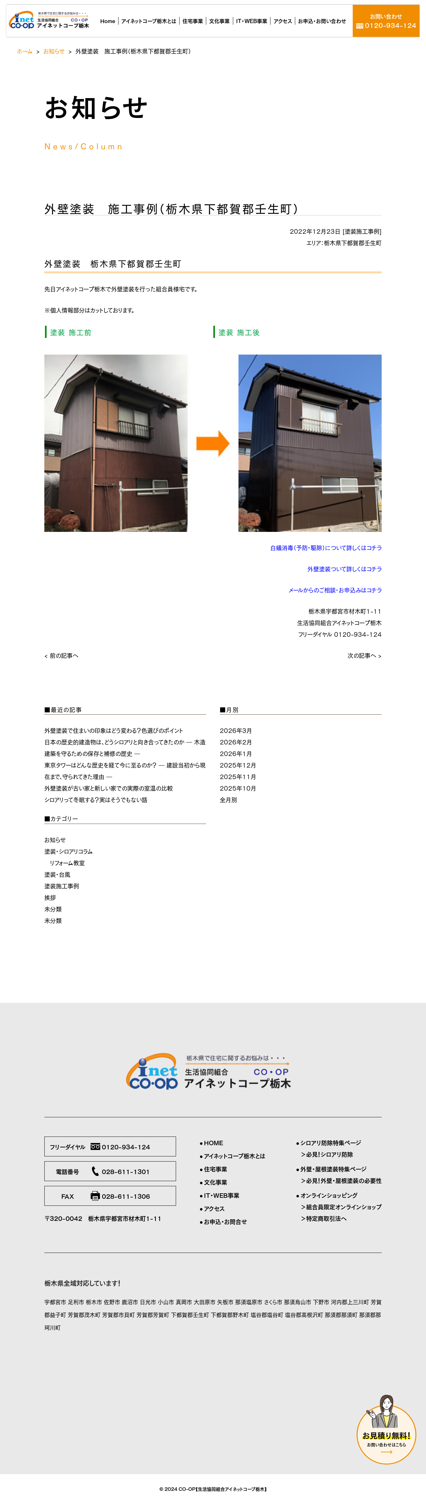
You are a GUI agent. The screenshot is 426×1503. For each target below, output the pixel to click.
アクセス (214, 1208)
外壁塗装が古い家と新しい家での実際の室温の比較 (108, 787)
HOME (213, 1142)
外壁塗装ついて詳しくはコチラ (344, 568)
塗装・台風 (57, 873)
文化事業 (215, 1181)
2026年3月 (236, 730)
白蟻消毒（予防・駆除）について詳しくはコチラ (326, 547)
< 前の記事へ (61, 655)
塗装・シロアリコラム (68, 850)
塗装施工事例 (362, 230)
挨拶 (50, 897)
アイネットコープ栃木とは (234, 1155)
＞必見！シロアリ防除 (326, 1153)
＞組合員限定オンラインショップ (341, 1206)
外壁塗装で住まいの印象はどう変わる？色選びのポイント (113, 730)
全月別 (228, 799)
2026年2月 (236, 741)
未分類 (53, 908)
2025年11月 (238, 776)
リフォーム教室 (67, 862)
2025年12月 (238, 764)
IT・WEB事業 (221, 1194)
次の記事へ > (365, 655)
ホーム (25, 50)
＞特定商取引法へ (323, 1217)
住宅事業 (215, 1168)
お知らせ (54, 50)
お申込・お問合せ (225, 1221)
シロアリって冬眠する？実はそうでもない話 (95, 799)
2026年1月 (236, 753)
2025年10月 (238, 787)
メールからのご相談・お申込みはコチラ (335, 589)
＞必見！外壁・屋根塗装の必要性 (341, 1180)
